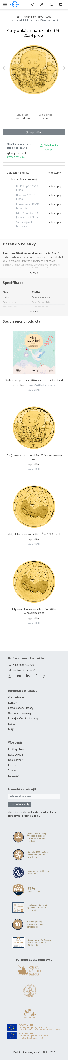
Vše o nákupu (16, 697)
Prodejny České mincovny (23, 718)
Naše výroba (15, 754)
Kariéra (12, 765)
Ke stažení (14, 775)
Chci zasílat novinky (19, 804)
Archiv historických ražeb (37, 16)
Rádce (11, 723)
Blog (10, 729)
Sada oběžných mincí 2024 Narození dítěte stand (34, 380)
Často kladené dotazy (20, 708)
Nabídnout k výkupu (49, 147)
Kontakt (12, 702)
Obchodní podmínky (19, 713)
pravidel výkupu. (16, 157)
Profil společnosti (18, 749)
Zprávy (12, 770)
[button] (7, 68)
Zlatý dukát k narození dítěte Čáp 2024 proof (34, 534)
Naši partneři (15, 760)
